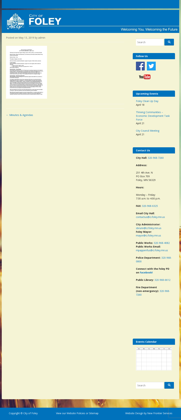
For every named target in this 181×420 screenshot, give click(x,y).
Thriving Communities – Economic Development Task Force (153, 115)
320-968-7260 (156, 157)
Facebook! (146, 272)
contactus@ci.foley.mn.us (150, 217)
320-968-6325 (150, 206)
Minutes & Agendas (19, 115)
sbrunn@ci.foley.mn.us (148, 228)
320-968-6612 (162, 280)
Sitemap (93, 413)
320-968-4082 (162, 243)
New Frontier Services (159, 413)
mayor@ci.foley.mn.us (148, 235)
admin (41, 37)
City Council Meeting (147, 130)
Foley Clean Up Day (147, 101)
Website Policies (76, 413)
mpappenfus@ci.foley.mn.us (152, 250)
